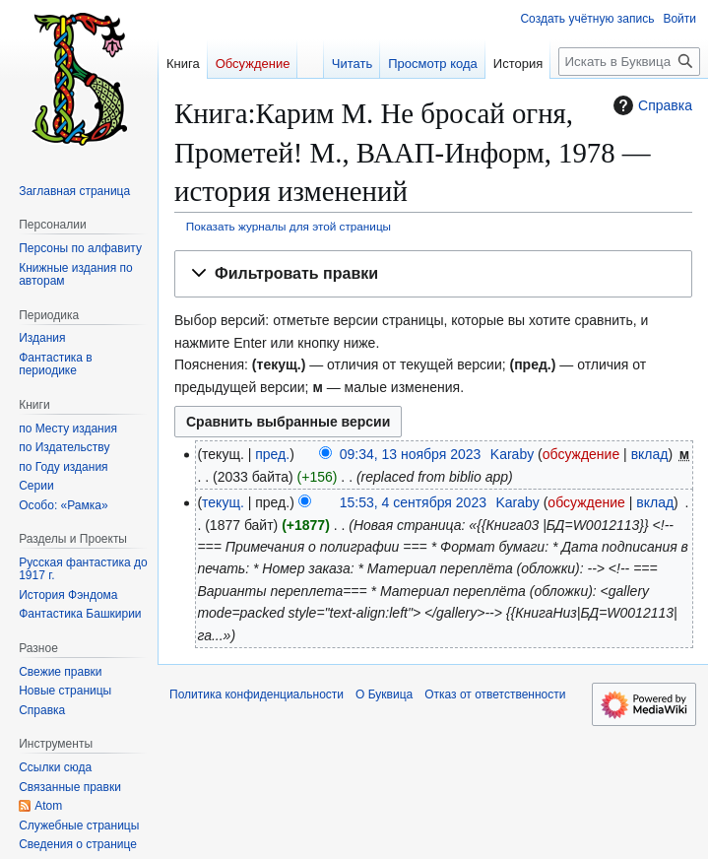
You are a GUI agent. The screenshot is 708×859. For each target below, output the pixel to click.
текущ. (223, 502)
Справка (650, 105)
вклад (650, 454)
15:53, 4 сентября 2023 (413, 502)
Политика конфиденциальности (256, 694)
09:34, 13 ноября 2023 (411, 454)
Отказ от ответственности (494, 694)
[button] (433, 274)
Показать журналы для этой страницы (288, 226)
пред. (272, 454)
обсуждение (581, 454)
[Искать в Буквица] (629, 61)
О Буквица (384, 694)
